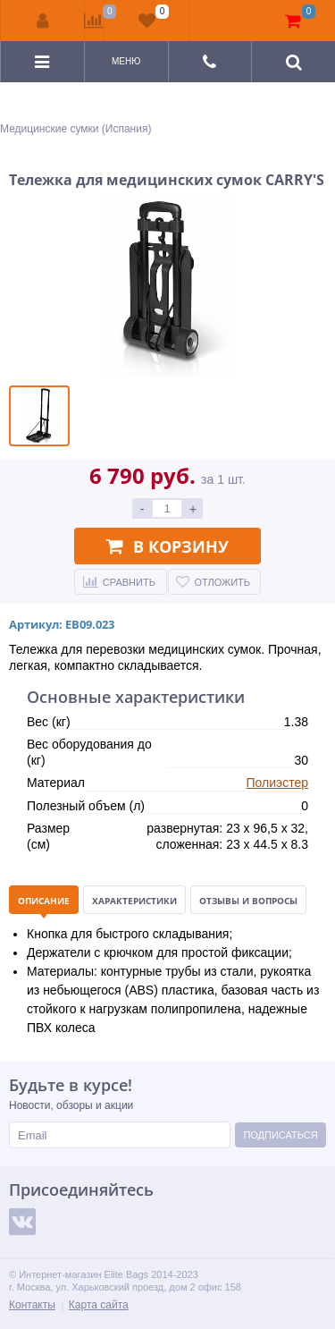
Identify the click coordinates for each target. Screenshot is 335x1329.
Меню (126, 61)
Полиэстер (277, 782)
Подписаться (280, 1135)
